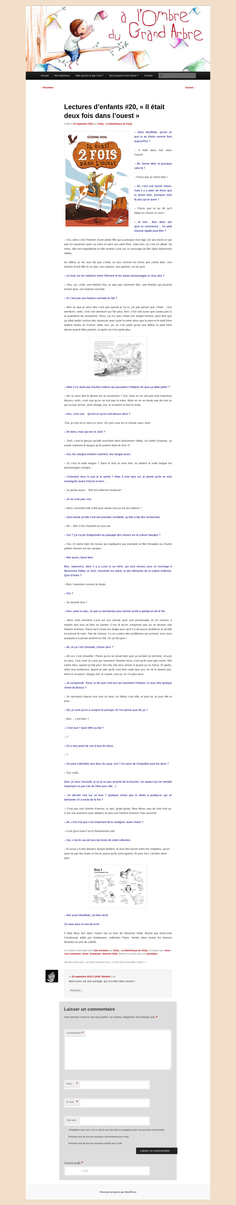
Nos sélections (62, 75)
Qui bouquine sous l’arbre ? (123, 75)
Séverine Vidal (109, 954)
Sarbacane (95, 954)
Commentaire (75, 1033)
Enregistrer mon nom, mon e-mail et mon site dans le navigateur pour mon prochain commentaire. (117, 1130)
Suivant (190, 87)
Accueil (44, 75)
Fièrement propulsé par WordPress (118, 1192)
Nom (72, 1083)
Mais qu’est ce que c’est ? (89, 75)
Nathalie (106, 976)
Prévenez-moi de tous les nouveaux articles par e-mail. (95, 1143)
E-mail (72, 1102)
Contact (148, 75)
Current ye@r (73, 1163)
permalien (152, 954)
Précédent (46, 87)
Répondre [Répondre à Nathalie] (76, 990)
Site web (71, 1120)
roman (85, 954)
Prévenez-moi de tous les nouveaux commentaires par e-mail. (98, 1136)
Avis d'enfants (100, 950)
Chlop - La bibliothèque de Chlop (115, 124)
